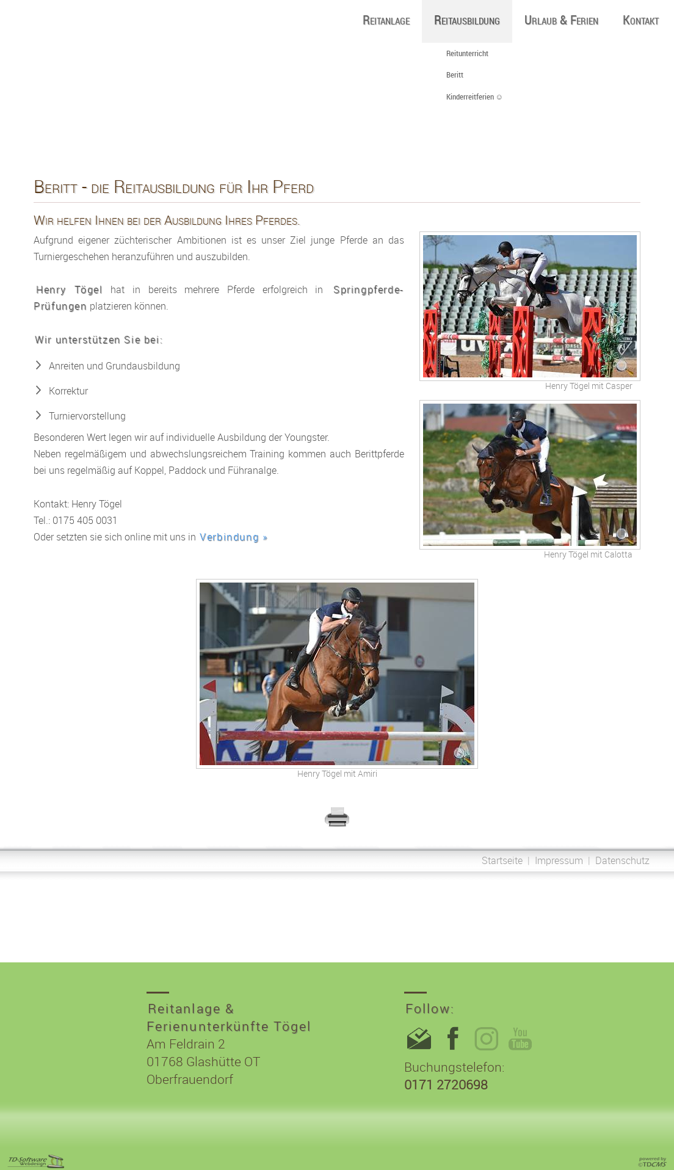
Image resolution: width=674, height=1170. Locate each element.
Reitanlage (386, 19)
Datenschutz (622, 860)
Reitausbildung (467, 19)
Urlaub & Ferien (561, 19)
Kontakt (641, 19)
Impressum (559, 860)
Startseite (502, 860)
